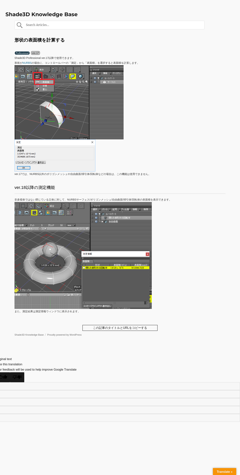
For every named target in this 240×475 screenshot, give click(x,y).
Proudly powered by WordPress (64, 334)
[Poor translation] (17, 377)
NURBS (27, 62)
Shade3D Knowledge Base (41, 14)
